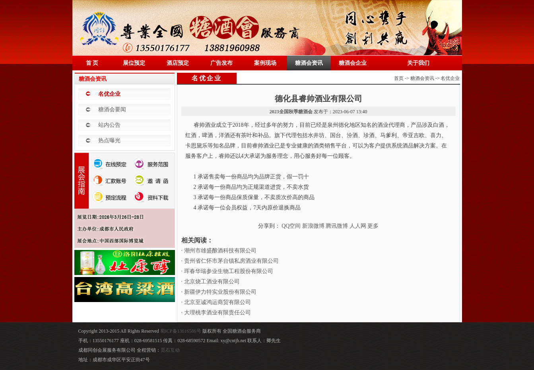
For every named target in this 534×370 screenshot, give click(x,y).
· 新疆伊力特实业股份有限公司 (218, 292)
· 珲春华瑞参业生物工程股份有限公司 (227, 271)
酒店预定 (178, 63)
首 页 (92, 63)
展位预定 (134, 63)
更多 (373, 226)
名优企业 (109, 94)
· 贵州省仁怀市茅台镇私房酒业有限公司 (230, 261)
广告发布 (221, 63)
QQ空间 (291, 226)
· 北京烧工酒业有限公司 (210, 282)
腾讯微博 (337, 226)
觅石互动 (170, 350)
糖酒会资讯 (309, 63)
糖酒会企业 (353, 63)
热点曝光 (109, 140)
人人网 (358, 226)
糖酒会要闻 (112, 109)
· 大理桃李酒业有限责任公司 (216, 313)
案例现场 (265, 63)
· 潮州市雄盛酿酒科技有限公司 (218, 251)
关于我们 (418, 63)
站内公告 (109, 125)
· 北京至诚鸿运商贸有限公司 (216, 302)
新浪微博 (313, 226)
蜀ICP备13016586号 (181, 331)
